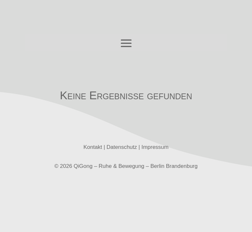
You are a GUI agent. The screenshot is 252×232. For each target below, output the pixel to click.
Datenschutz (122, 147)
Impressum (155, 147)
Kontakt (92, 147)
